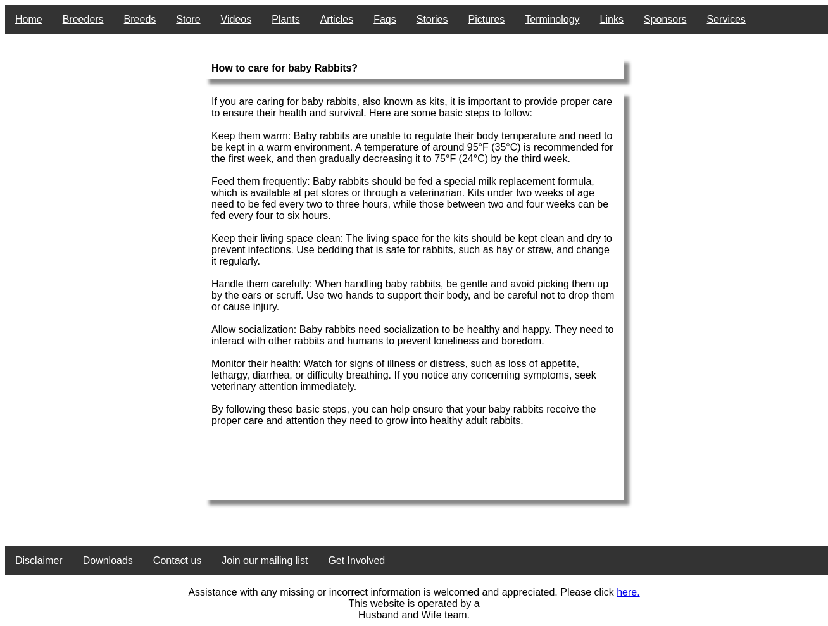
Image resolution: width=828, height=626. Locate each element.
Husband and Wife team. (414, 615)
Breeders (83, 19)
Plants (285, 19)
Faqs (384, 19)
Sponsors (665, 19)
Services (726, 19)
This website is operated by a (413, 603)
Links (612, 19)
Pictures (486, 19)
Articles (336, 19)
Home (28, 19)
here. (628, 592)
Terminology (552, 19)
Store (188, 19)
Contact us (177, 560)
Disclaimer (39, 560)
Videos (236, 19)
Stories (432, 19)
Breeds (140, 19)
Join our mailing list (265, 560)
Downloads (108, 560)
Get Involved (356, 560)
